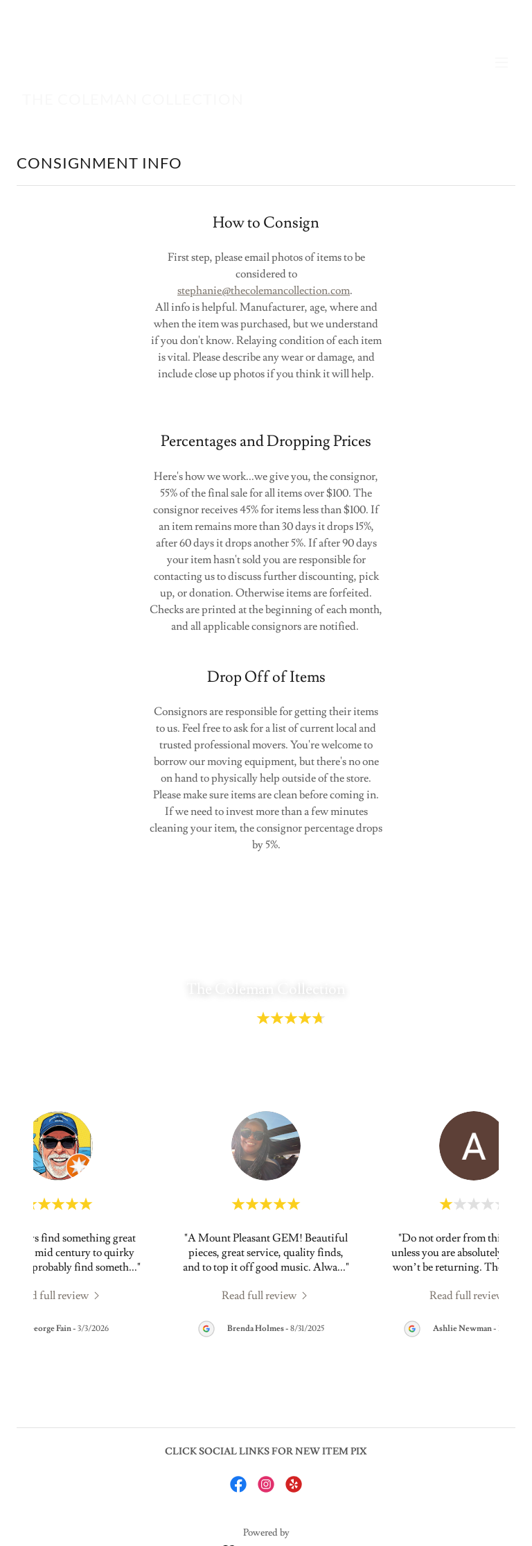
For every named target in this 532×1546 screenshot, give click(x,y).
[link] (133, 101)
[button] (501, 62)
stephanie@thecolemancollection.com (263, 291)
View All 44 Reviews (266, 1065)
